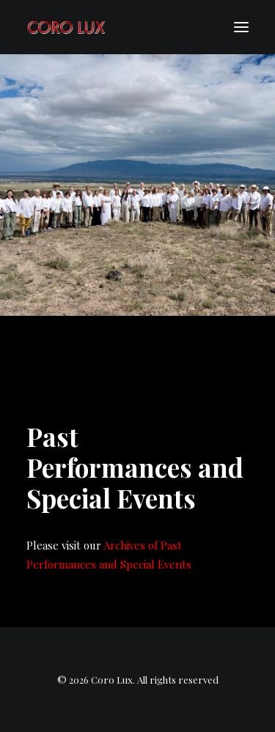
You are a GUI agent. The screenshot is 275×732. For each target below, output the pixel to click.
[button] (241, 27)
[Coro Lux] (66, 27)
